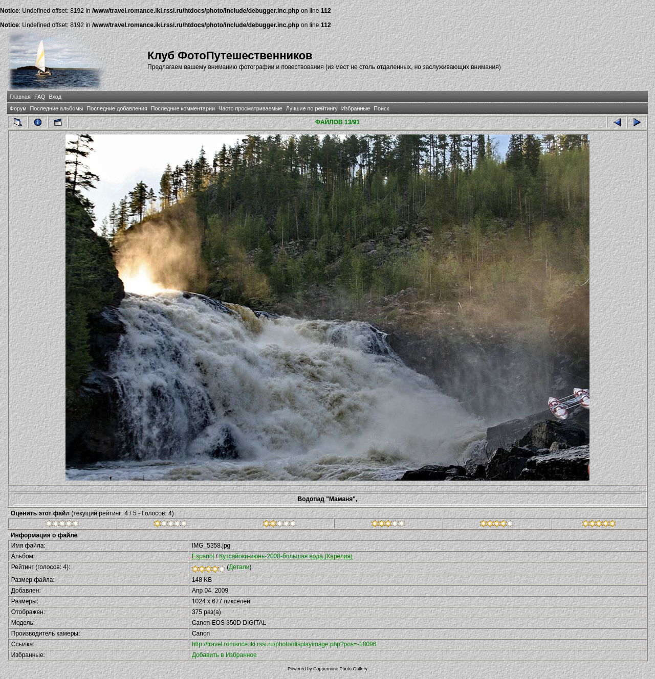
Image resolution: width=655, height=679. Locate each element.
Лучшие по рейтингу (312, 108)
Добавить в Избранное (224, 655)
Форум (18, 108)
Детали (239, 567)
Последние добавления (116, 108)
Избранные (355, 108)
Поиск (381, 108)
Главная (20, 97)
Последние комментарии (183, 108)
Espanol (203, 556)
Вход (55, 97)
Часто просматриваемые (250, 108)
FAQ (40, 97)
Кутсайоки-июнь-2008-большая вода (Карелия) (286, 556)
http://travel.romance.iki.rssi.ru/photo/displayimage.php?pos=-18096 (284, 644)
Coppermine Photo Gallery (340, 668)
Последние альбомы (56, 108)
